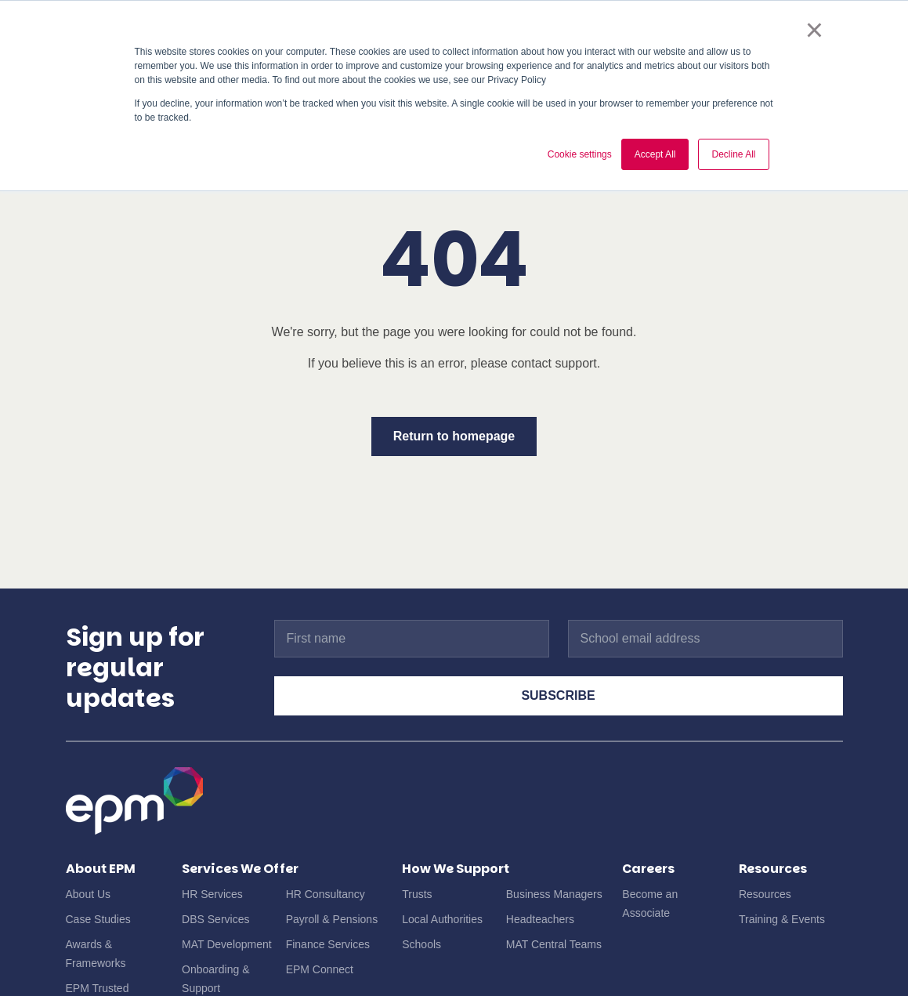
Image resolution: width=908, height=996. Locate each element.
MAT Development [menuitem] (227, 944)
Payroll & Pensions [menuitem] (332, 919)
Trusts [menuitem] (417, 894)
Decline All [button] (733, 154)
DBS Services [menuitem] (215, 919)
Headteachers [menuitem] (540, 919)
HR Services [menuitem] (212, 894)
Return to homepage (454, 436)
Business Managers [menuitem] (554, 894)
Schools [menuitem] (421, 944)
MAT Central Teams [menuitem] (554, 944)
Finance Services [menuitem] (328, 944)
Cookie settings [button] (580, 154)
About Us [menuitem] (88, 894)
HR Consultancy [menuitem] (325, 894)
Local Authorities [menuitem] (442, 919)
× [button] (814, 30)
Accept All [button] (655, 154)
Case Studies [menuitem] (98, 919)
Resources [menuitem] (765, 894)
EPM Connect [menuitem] (319, 969)
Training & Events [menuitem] (782, 919)
